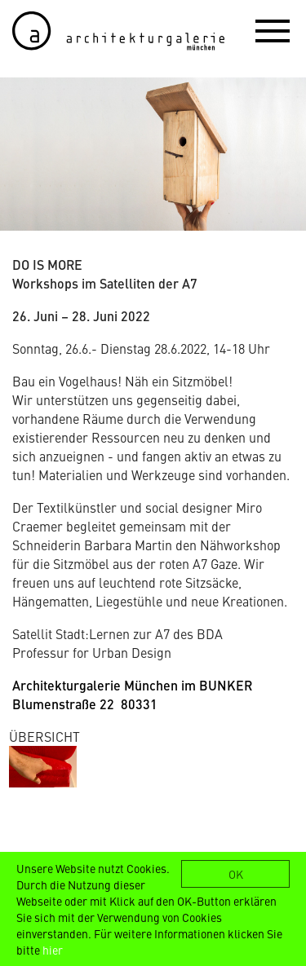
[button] (272, 30)
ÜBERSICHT (44, 736)
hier (52, 950)
